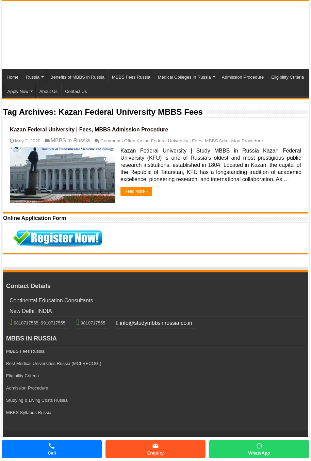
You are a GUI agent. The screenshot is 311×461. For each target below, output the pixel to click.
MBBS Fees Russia (131, 77)
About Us (48, 91)
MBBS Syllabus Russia (28, 412)
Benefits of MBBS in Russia (77, 77)
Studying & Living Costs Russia (37, 400)
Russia (32, 77)
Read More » (136, 191)
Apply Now (18, 91)
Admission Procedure (243, 77)
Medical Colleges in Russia (184, 77)
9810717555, (26, 322)
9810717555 (92, 322)
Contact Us (76, 91)
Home (13, 77)
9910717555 (52, 322)
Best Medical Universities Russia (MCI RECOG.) (53, 363)
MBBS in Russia (70, 140)
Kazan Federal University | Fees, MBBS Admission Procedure (89, 129)
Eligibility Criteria (287, 77)
